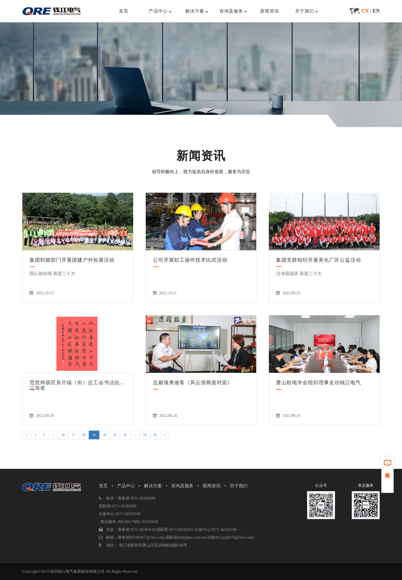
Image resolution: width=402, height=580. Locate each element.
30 (104, 435)
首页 (123, 11)
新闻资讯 (269, 11)
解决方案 (194, 11)
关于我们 (304, 11)
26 (63, 435)
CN (365, 11)
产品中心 (158, 11)
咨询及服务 (231, 11)
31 (114, 435)
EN (376, 11)
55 (145, 435)
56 (155, 435)
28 (83, 435)
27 (73, 435)
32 (125, 435)
